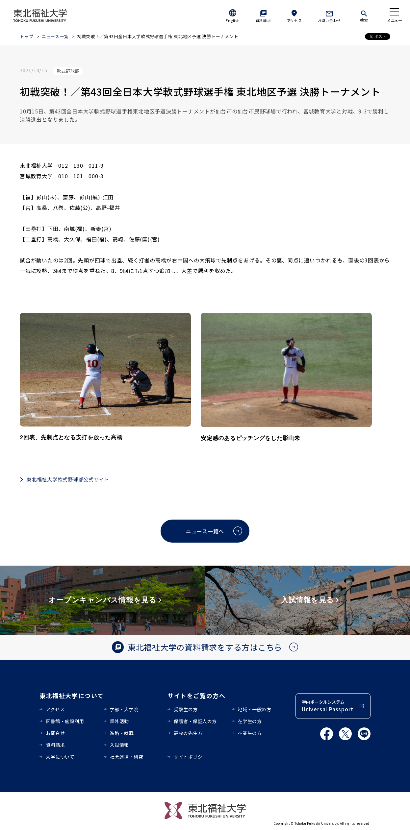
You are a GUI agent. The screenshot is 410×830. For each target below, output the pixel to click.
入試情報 (119, 745)
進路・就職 (122, 733)
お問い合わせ (329, 20)
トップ (26, 36)
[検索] (363, 15)
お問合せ (55, 733)
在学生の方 (250, 721)
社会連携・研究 (126, 756)
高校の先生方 (188, 733)
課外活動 (119, 721)
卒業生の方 (250, 733)
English (233, 20)
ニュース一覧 (55, 36)
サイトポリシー (190, 756)
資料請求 (263, 20)
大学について (60, 756)
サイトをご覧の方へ (196, 695)
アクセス (294, 20)
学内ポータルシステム (327, 706)
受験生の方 (186, 709)
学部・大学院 (124, 709)
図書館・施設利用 (65, 721)
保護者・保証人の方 (195, 721)
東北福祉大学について (71, 695)
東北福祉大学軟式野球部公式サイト (67, 479)
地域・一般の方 (254, 709)
